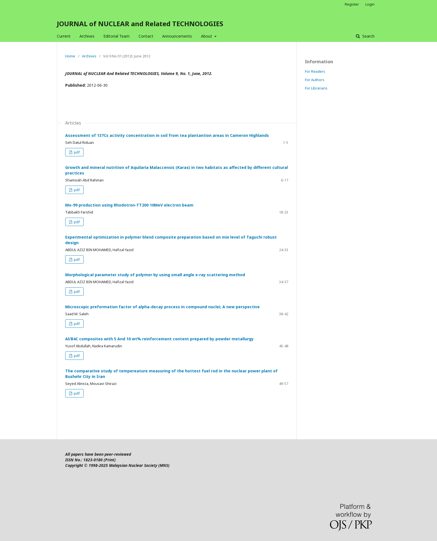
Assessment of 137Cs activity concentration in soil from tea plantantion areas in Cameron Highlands (167, 135)
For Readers (315, 71)
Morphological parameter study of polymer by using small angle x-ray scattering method (155, 274)
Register (352, 4)
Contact (146, 36)
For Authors (314, 79)
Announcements (177, 36)
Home (70, 56)
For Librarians (316, 88)
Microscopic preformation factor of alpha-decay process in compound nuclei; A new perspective (162, 306)
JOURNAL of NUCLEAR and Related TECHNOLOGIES (140, 23)
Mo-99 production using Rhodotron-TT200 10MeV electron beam (129, 205)
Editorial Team (116, 36)
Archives (86, 36)
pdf (76, 152)
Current (64, 36)
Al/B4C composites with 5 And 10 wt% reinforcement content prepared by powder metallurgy (159, 338)
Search (368, 36)
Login (370, 4)
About (207, 36)
